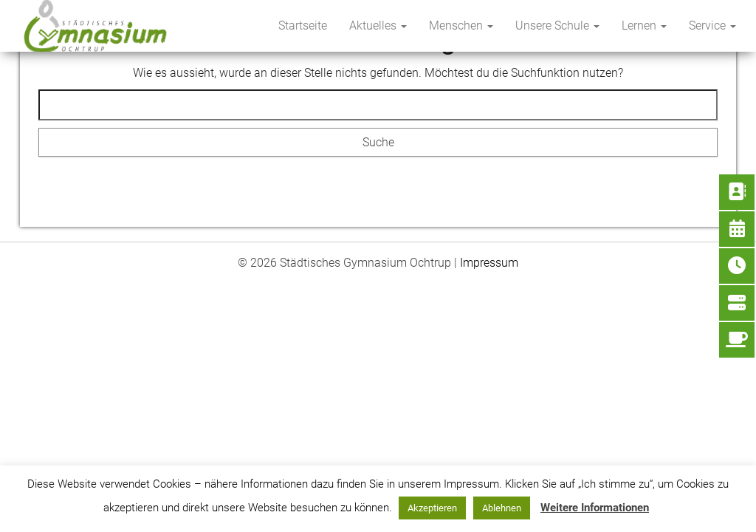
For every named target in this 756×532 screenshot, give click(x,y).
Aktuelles (378, 25)
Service (712, 25)
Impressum (489, 263)
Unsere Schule (557, 25)
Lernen (644, 25)
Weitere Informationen (594, 507)
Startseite (302, 25)
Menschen (461, 25)
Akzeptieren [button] (432, 508)
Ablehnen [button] (501, 508)
